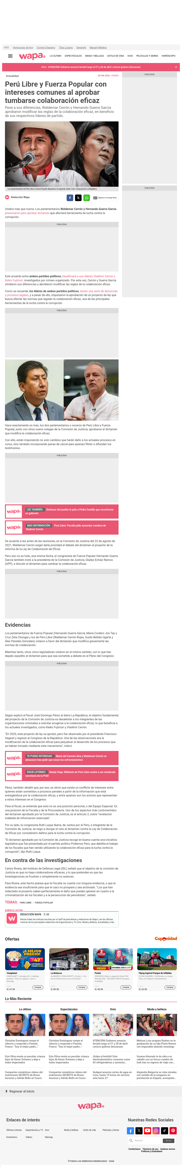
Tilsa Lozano (66, 47)
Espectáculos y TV (34, 1130)
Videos (29, 1137)
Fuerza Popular (44, 902)
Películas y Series (111, 1130)
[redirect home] (32, 56)
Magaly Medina (98, 47)
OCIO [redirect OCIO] (130, 55)
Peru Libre (25, 902)
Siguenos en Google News (105, 198)
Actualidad (12, 76)
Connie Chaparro (46, 47)
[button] (176, 67)
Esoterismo (11, 1137)
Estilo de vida (89, 1130)
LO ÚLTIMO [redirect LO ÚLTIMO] (55, 55)
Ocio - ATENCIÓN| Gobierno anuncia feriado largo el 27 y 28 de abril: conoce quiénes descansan (90, 67)
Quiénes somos (167, 1149)
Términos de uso (151, 1149)
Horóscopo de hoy (23, 47)
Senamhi (81, 47)
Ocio (47, 1130)
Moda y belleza (71, 1130)
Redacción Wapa (20, 197)
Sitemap (49, 1137)
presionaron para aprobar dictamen (27, 213)
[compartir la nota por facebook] (70, 198)
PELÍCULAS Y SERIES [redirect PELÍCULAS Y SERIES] (147, 55)
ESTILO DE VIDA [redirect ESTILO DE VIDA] (115, 55)
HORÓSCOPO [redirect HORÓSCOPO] (168, 55)
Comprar (37, 987)
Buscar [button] (168, 1141)
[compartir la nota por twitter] (78, 198)
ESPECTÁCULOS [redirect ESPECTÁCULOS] (73, 55)
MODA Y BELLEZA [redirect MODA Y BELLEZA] (94, 55)
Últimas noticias (14, 1130)
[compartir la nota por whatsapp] (86, 198)
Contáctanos (135, 1149)
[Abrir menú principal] (10, 56)
